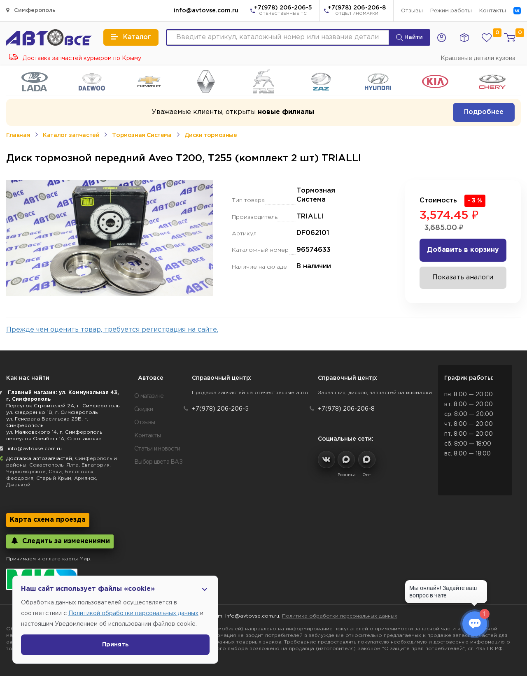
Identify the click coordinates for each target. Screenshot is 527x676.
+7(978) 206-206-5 (283, 11)
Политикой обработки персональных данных (133, 613)
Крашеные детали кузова (478, 58)
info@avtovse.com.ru (206, 10)
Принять (115, 644)
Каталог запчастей (71, 135)
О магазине (149, 396)
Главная (18, 135)
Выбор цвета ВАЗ (158, 462)
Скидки (143, 409)
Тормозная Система (141, 135)
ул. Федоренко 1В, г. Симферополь (52, 412)
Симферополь (31, 10)
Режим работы (451, 11)
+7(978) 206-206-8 (357, 11)
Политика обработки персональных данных (339, 616)
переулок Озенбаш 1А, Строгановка (54, 439)
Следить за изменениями (60, 540)
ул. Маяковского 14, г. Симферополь (54, 432)
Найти (409, 37)
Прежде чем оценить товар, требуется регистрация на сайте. (112, 330)
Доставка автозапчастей (39, 458)
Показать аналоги (462, 277)
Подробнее (484, 112)
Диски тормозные (210, 135)
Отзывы (412, 11)
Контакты (492, 11)
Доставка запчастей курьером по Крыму (75, 58)
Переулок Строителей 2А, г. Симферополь (62, 406)
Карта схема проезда (48, 520)
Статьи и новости (157, 448)
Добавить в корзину (463, 250)
